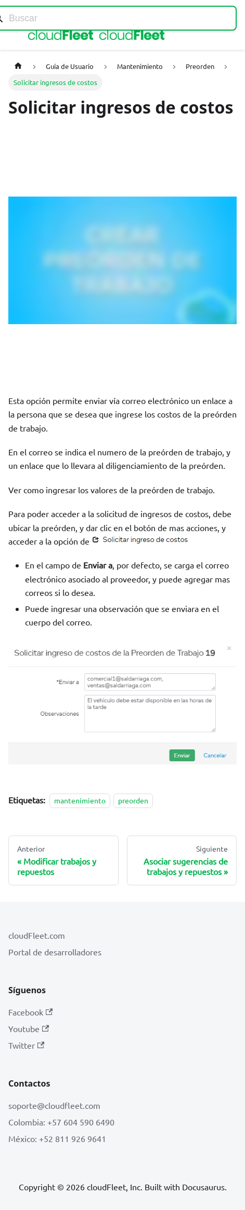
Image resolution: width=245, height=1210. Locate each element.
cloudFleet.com (36, 935)
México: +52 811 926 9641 (57, 1138)
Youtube (28, 1028)
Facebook (30, 1012)
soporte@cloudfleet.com (54, 1105)
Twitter (26, 1045)
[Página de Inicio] (18, 66)
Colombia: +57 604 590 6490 (61, 1122)
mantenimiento (80, 800)
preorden (133, 800)
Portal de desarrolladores (54, 952)
